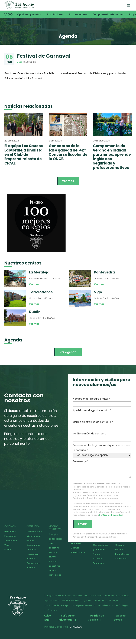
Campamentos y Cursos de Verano (100, 549)
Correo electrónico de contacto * (102, 425)
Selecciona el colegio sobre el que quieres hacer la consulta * (102, 450)
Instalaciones (55, 14)
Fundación (32, 549)
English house (78, 552)
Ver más (68, 181)
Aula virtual (121, 558)
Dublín (7, 549)
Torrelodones (10, 540)
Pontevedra (10, 536)
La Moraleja (10, 531)
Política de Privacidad (110, 515)
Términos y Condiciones (96, 537)
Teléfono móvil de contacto (102, 436)
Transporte (98, 563)
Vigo (8, 14)
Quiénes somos (34, 531)
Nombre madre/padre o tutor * (102, 402)
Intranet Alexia (122, 554)
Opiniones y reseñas (29, 14)
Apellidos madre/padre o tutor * (102, 413)
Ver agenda (68, 352)
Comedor (97, 558)
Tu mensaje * (102, 469)
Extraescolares (78, 14)
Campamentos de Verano (108, 14)
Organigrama (33, 545)
